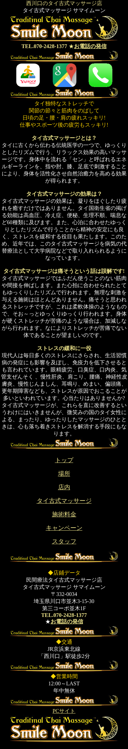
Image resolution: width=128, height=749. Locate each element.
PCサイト (64, 711)
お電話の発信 (90, 46)
